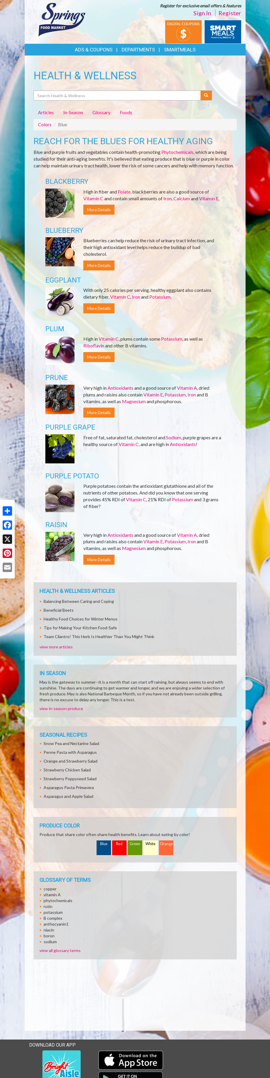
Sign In (202, 12)
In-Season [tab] (73, 112)
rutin (48, 906)
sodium (50, 941)
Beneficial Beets (59, 610)
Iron (167, 198)
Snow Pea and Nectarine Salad (71, 743)
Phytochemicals (177, 152)
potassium (53, 912)
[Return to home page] (62, 19)
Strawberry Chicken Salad (67, 769)
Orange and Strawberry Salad (70, 761)
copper (50, 888)
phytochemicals (58, 900)
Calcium (181, 198)
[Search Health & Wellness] (118, 95)
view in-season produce (61, 708)
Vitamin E (208, 198)
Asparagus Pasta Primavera (69, 787)
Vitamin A (187, 388)
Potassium (159, 297)
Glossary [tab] (101, 112)
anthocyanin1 (56, 923)
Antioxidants (120, 388)
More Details (99, 209)
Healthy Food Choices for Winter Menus (80, 618)
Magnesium (134, 401)
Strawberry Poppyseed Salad (70, 778)
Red (119, 844)
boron (49, 935)
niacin (49, 929)
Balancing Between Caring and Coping (79, 601)
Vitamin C (93, 198)
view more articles (56, 646)
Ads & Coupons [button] (93, 50)
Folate (124, 191)
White (150, 844)
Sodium (173, 437)
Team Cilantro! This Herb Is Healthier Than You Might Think (99, 636)
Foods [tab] (126, 112)
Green (135, 844)
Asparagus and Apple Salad (68, 796)
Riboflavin (93, 345)
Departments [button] (138, 50)
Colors (45, 124)
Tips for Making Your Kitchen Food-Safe (80, 627)
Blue (103, 844)
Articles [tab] (46, 112)
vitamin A (52, 894)
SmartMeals (180, 50)
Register (229, 12)
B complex (53, 918)
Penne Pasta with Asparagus (70, 752)
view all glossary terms (60, 950)
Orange (166, 844)
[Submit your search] (206, 95)
